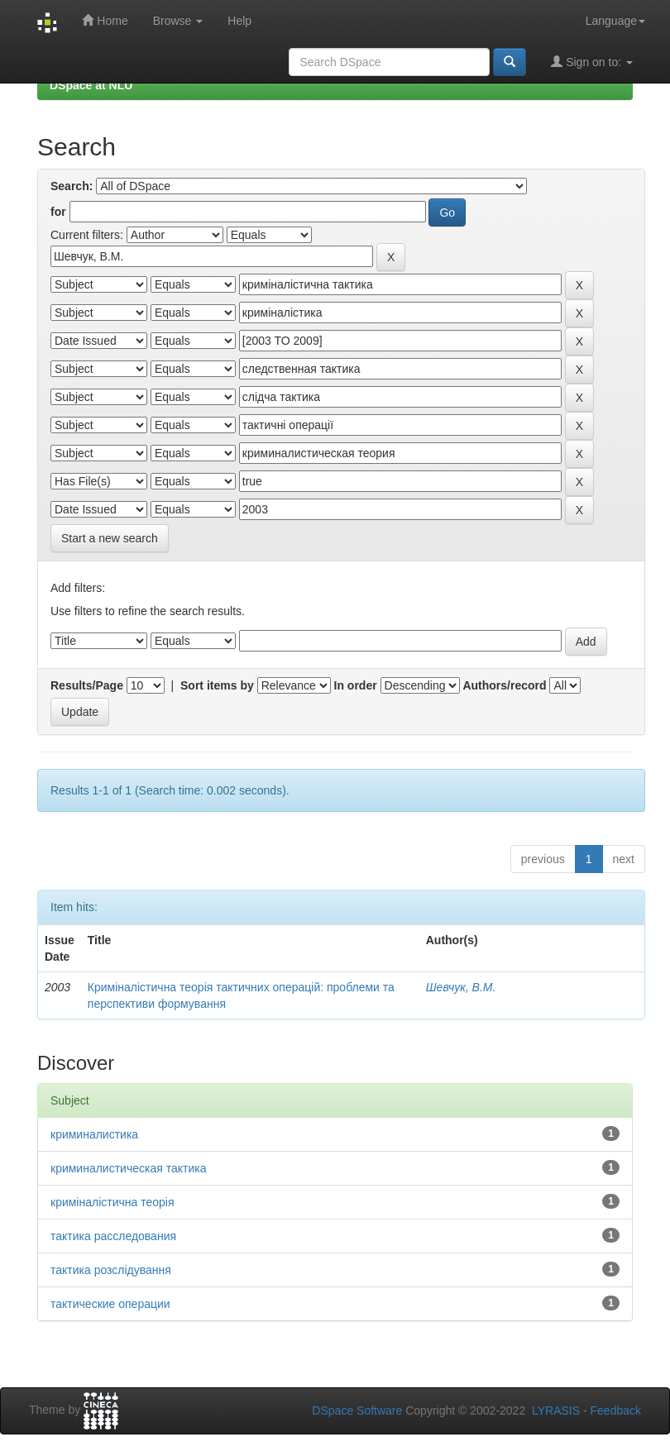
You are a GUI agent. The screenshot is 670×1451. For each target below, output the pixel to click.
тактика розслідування (110, 1270)
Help (239, 20)
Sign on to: (592, 62)
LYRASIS (556, 1410)
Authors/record (504, 685)
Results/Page (86, 685)
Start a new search (109, 538)
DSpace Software (357, 1410)
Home (104, 20)
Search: (71, 186)
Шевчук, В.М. (461, 987)
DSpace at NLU (91, 85)
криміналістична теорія (112, 1202)
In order (355, 685)
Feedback (616, 1410)
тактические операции (110, 1303)
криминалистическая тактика (128, 1168)
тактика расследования (113, 1236)
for (58, 211)
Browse (178, 20)
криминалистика (94, 1134)
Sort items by (217, 685)
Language (615, 20)
